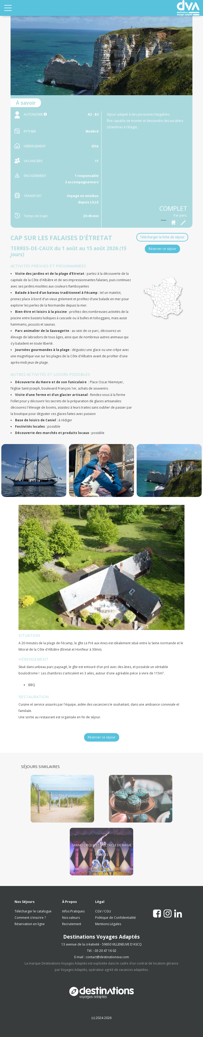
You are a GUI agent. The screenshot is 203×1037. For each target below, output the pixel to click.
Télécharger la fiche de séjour (162, 237)
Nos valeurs (71, 917)
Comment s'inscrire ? (30, 917)
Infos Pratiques (73, 911)
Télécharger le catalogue (33, 911)
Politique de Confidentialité (115, 917)
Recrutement (71, 924)
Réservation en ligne (30, 924)
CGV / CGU (103, 911)
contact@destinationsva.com (107, 957)
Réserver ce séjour (162, 248)
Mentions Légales (108, 924)
